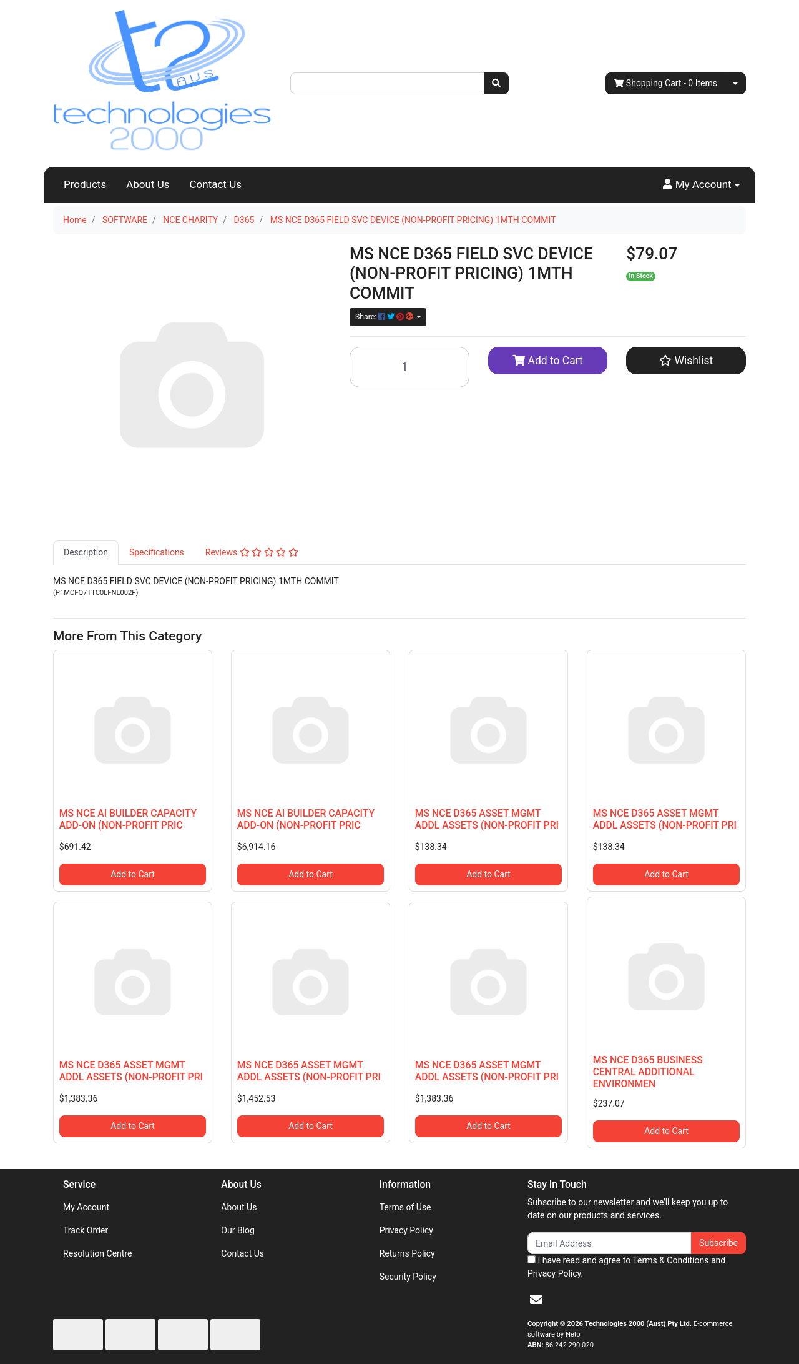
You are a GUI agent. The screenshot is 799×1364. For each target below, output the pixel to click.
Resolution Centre (97, 1253)
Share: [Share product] (385, 316)
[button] (701, 185)
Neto (573, 1334)
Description (86, 552)
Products (85, 184)
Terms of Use (405, 1207)
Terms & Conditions (670, 1260)
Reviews (251, 552)
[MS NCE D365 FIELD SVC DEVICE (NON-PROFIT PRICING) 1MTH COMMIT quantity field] (409, 367)
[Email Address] (609, 1243)
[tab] (86, 552)
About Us (147, 184)
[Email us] (536, 1299)
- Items (665, 83)
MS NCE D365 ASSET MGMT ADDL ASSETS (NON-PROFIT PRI (487, 819)
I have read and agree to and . (626, 1266)
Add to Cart (547, 360)
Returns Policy (407, 1253)
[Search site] (496, 83)
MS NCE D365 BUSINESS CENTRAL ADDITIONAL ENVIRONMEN (648, 1072)
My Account (86, 1207)
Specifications (156, 552)
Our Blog (238, 1230)
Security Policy (408, 1277)
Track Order (85, 1230)
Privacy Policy (406, 1230)
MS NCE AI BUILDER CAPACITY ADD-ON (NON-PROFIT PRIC (128, 819)
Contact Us (216, 184)
